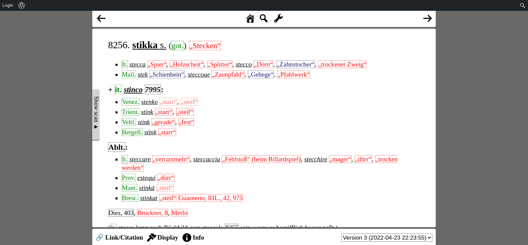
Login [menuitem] (7, 5)
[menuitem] (22, 5)
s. (149, 44)
